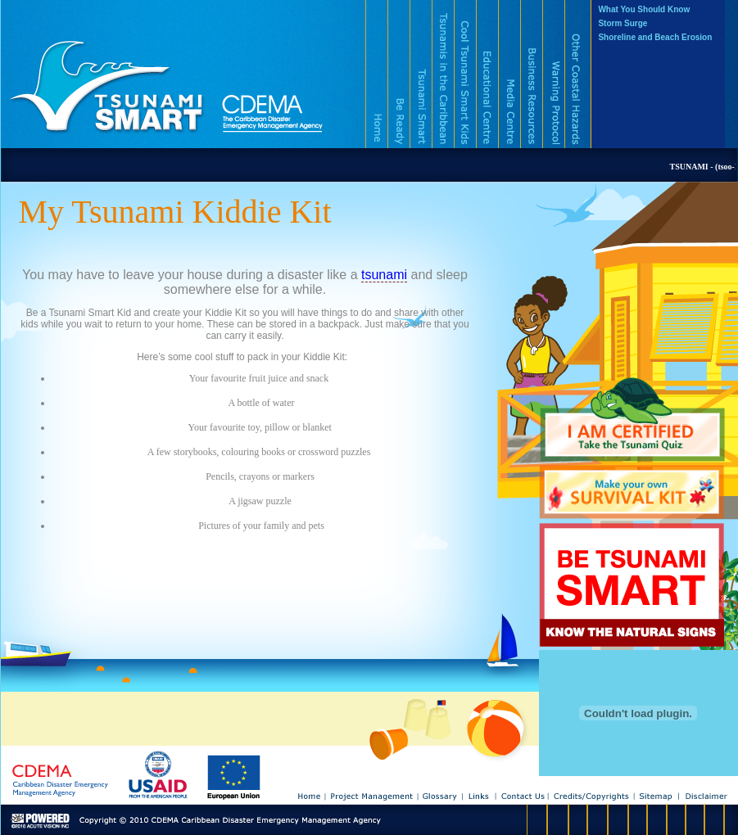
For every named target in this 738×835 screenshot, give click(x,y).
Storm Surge (622, 23)
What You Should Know (644, 9)
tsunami (384, 275)
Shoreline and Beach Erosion (655, 37)
